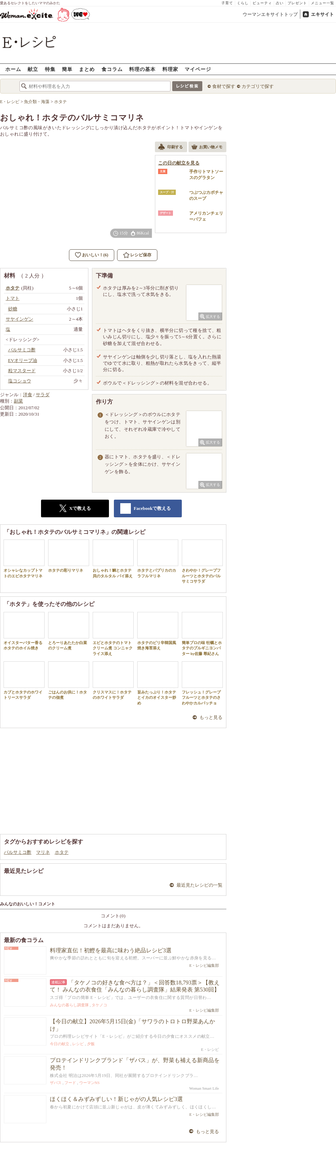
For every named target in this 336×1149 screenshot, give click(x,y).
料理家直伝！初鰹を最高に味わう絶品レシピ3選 (111, 950)
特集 (50, 69)
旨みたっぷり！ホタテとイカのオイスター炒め (157, 683)
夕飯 (91, 1044)
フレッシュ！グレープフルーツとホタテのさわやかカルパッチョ (202, 683)
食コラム (112, 69)
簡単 (67, 69)
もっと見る (210, 717)
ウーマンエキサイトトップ (270, 14)
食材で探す (223, 86)
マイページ (198, 69)
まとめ (87, 69)
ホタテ (62, 852)
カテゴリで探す (258, 86)
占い (280, 3)
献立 (33, 69)
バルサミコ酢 (17, 852)
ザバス (56, 1082)
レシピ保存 (140, 254)
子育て (227, 3)
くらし (243, 3)
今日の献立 (59, 1044)
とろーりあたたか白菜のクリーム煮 (68, 631)
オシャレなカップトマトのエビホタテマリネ (24, 559)
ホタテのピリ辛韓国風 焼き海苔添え (158, 631)
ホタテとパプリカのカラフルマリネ (157, 559)
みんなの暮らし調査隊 (69, 1005)
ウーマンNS (89, 1082)
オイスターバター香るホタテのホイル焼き (24, 631)
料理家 (170, 69)
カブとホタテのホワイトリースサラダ (24, 680)
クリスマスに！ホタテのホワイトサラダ (113, 680)
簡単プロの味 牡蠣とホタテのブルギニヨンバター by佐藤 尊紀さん (202, 634)
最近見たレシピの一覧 (199, 885)
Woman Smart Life (204, 1088)
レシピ (78, 1044)
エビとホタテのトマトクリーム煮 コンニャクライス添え (113, 634)
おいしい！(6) (95, 254)
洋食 (27, 394)
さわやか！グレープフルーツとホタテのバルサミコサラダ (202, 561)
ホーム (13, 69)
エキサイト (322, 14)
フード (70, 1082)
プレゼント (297, 3)
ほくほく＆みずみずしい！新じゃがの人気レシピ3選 (116, 1099)
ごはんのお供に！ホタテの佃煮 (68, 680)
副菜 (18, 401)
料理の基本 (142, 69)
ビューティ (262, 3)
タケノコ (99, 1005)
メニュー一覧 (322, 3)
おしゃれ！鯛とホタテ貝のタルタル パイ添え (113, 559)
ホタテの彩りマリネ (68, 556)
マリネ (43, 852)
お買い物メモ (206, 147)
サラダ (43, 394)
